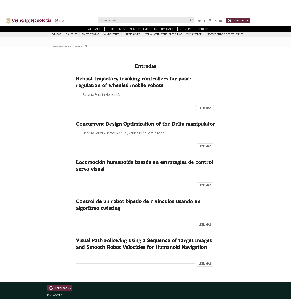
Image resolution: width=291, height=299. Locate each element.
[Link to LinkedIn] (215, 20)
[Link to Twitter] (199, 20)
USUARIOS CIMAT (54, 295)
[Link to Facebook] (204, 20)
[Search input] (144, 20)
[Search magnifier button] (191, 20)
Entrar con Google (238, 20)
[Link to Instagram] (209, 20)
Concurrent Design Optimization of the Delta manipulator (145, 123)
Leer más (205, 108)
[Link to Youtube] (220, 20)
